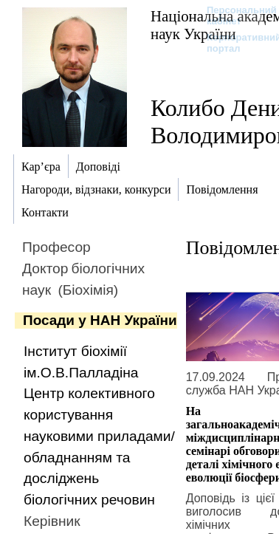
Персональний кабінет (234, 15)
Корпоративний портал (234, 43)
